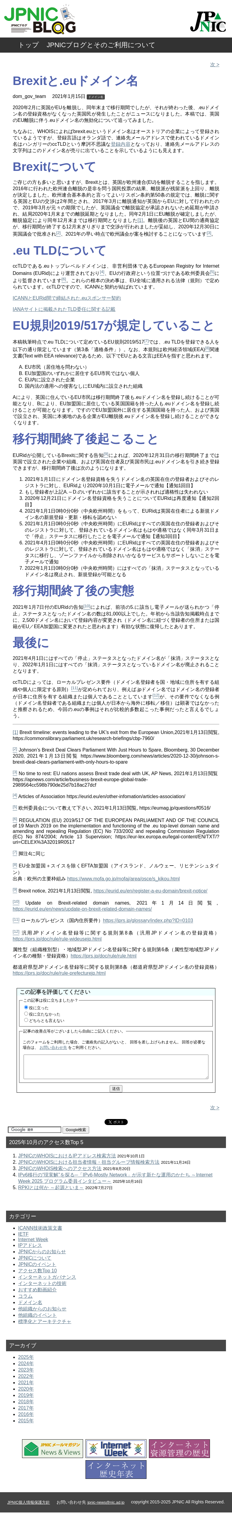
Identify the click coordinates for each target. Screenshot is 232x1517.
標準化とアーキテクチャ (44, 1326)
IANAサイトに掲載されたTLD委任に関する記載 (64, 309)
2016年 (26, 1418)
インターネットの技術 (42, 1287)
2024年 (26, 1368)
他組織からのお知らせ (42, 1313)
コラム (25, 1300)
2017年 (26, 1412)
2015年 (26, 1425)
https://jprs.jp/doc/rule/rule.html (104, 955)
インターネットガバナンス (47, 1281)
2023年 (26, 1374)
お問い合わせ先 (53, 1047)
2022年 (26, 1380)
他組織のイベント (37, 1319)
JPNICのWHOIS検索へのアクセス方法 (60, 1173)
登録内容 (120, 144)
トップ (28, 45)
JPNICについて (34, 1262)
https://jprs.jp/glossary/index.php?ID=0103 (148, 920)
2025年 (26, 1361)
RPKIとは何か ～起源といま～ (51, 1192)
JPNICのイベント (37, 1268)
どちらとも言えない (46, 1020)
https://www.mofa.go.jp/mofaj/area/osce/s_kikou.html (123, 878)
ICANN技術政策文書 (40, 1232)
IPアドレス (30, 1249)
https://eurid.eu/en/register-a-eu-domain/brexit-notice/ (150, 890)
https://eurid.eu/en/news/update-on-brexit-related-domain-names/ (82, 909)
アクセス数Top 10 (37, 1275)
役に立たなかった (44, 1014)
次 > (214, 64)
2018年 (26, 1406)
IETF (23, 1238)
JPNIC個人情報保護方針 (28, 1507)
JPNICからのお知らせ (42, 1256)
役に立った (39, 1008)
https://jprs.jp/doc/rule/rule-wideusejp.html (57, 938)
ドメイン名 (95, 97)
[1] (140, 220)
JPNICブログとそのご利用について (101, 45)
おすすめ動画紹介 (37, 1294)
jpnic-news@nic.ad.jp (105, 1507)
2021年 (26, 1387)
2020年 (26, 1393)
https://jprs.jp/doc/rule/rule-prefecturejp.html (59, 973)
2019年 (26, 1399)
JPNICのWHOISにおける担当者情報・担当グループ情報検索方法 (89, 1166)
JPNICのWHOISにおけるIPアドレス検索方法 (67, 1160)
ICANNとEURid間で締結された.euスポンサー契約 (67, 298)
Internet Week (33, 1244)
